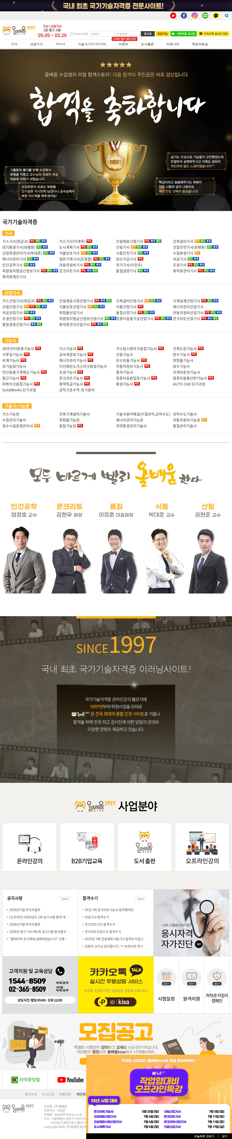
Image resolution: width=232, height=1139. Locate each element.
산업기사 (36, 44)
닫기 (224, 1136)
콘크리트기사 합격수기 (100, 924)
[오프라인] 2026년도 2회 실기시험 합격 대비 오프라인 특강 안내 (51, 917)
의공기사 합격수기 (97, 917)
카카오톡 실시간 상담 (214, 33)
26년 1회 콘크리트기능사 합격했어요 (109, 909)
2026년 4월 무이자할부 (24, 924)
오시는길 (48, 1094)
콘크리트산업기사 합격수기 (103, 931)
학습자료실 (200, 44)
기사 (14, 44)
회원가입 (162, 33)
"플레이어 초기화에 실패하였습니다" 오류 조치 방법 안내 (47, 938)
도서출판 (147, 44)
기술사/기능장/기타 (92, 44)
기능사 (60, 44)
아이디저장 (81, 34)
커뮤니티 (172, 44)
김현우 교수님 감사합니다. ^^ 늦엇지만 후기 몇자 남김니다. (124, 946)
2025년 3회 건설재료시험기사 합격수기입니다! (116, 938)
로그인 (148, 33)
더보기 (65, 899)
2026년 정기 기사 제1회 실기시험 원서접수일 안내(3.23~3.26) (51, 931)
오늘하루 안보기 (204, 1136)
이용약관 (65, 1094)
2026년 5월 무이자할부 (24, 909)
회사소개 (31, 1094)
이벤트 (123, 44)
